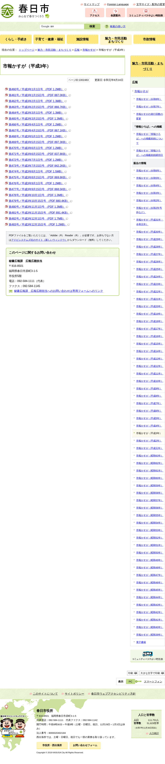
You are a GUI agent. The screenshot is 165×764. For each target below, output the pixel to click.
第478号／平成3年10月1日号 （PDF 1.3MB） (38, 195)
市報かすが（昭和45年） (149, 589)
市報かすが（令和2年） (149, 200)
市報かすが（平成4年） (149, 425)
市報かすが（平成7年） (149, 403)
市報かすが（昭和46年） (149, 582)
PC (130, 681)
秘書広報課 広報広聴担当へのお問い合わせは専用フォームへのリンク (58, 290)
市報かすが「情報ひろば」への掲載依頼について (149, 138)
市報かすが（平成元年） (149, 448)
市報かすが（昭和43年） (149, 604)
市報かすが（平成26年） (149, 261)
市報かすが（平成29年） (149, 239)
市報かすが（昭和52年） (149, 537)
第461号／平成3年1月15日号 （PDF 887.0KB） (40, 95)
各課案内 (115, 15)
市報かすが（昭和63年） (149, 455)
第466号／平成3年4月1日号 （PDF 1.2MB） (38, 124)
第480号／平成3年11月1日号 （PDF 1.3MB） (38, 206)
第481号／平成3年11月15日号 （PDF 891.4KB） (40, 212)
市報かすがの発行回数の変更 (149, 116)
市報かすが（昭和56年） (149, 507)
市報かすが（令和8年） (149, 99)
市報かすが (89, 49)
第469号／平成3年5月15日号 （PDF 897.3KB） (40, 142)
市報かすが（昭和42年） (149, 612)
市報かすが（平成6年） (149, 410)
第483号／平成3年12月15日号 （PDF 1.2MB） (39, 224)
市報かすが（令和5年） (149, 178)
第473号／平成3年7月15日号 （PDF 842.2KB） (40, 165)
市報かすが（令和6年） (149, 170)
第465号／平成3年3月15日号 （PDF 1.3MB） (38, 118)
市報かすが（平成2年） (149, 440)
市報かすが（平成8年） (149, 395)
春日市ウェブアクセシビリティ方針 (113, 693)
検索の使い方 (118, 26)
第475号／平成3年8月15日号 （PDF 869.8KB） (40, 177)
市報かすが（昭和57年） (149, 500)
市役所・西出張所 (52, 745)
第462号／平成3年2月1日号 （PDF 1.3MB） (38, 101)
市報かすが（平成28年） (149, 246)
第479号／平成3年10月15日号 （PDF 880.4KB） (40, 200)
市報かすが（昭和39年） (149, 634)
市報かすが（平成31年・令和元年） (149, 222)
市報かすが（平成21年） (149, 299)
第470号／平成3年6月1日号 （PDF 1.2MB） (38, 148)
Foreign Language (118, 4)
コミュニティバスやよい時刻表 (146, 15)
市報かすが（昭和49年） (149, 560)
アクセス (95, 15)
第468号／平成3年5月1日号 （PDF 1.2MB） (38, 136)
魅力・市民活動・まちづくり (54, 49)
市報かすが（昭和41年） (149, 619)
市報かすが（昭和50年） (149, 552)
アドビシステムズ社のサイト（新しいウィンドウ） (39, 240)
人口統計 (154, 733)
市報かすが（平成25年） (149, 269)
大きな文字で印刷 (150, 673)
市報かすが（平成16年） (149, 336)
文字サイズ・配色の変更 (150, 4)
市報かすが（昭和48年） (149, 567)
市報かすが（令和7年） (149, 106)
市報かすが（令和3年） (149, 193)
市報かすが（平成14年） (149, 351)
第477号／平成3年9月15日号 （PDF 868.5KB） (40, 189)
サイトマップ (92, 4)
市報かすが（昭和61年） (149, 470)
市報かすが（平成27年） (149, 254)
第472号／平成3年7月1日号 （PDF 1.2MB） (38, 159)
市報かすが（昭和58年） (149, 492)
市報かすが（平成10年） (149, 381)
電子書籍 (141, 642)
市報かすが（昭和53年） (149, 530)
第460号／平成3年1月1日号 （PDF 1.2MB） (38, 89)
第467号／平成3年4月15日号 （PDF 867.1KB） (40, 130)
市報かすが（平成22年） (149, 291)
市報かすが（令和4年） (149, 185)
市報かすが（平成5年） (149, 418)
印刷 (130, 673)
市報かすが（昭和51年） (149, 545)
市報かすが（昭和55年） (149, 515)
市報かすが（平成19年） (149, 313)
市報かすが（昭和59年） (149, 485)
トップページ (26, 49)
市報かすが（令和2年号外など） (149, 210)
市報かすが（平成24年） (149, 276)
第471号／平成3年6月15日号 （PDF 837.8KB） (40, 153)
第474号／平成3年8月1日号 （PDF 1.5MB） (38, 171)
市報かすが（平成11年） (149, 373)
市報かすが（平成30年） (149, 231)
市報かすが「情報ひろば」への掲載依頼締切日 (149, 152)
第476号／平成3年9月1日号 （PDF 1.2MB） (38, 183)
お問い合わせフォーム (85, 745)
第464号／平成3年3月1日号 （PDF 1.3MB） (38, 112)
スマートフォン (153, 681)
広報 (77, 49)
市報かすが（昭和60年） (149, 478)
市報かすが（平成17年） (149, 328)
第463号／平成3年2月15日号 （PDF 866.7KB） (40, 107)
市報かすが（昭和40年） (149, 627)
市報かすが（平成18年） (149, 321)
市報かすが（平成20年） (149, 306)
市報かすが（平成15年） (149, 343)
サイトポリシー (74, 693)
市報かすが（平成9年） (149, 388)
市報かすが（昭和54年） (149, 522)
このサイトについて (45, 693)
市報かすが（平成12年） (149, 366)
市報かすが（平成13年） (149, 358)
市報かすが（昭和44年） (149, 597)
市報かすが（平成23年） (149, 284)
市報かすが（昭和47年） (149, 575)
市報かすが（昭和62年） (149, 463)
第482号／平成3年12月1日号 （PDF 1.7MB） (38, 218)
